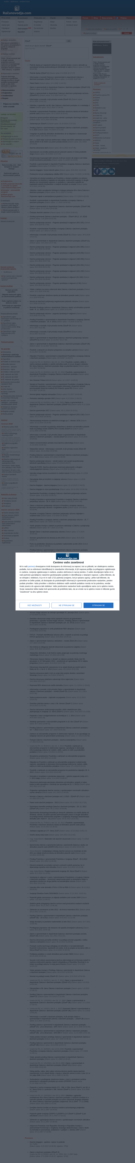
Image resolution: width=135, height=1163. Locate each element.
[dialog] (67, 581)
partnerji (31, 566)
